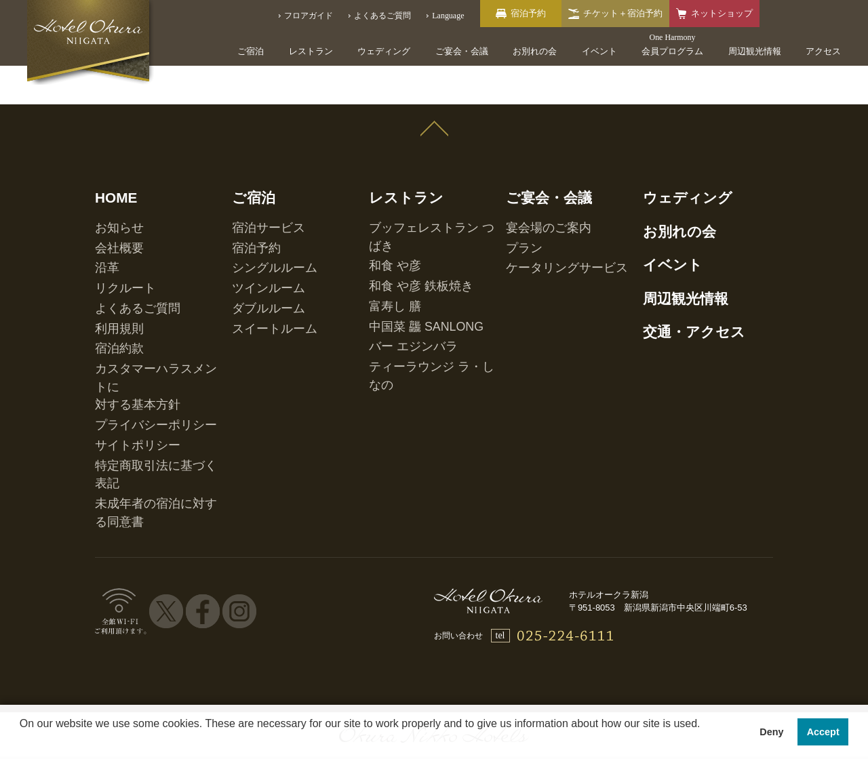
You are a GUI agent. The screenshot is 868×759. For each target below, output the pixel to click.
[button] (22, 741)
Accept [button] (823, 731)
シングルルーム (260, 236)
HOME (109, 185)
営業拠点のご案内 (574, 622)
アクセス (823, 51)
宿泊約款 (111, 293)
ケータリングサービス (546, 236)
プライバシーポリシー (135, 333)
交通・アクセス (676, 286)
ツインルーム (256, 250)
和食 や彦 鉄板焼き (404, 236)
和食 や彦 (386, 221)
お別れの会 (535, 51)
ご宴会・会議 (461, 51)
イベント (599, 51)
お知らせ (111, 207)
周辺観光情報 (754, 51)
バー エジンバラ (398, 278)
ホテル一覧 (146, 622)
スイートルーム (260, 278)
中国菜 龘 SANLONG (407, 264)
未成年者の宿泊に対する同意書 (152, 376)
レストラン (311, 51)
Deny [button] (771, 731)
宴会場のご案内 (534, 207)
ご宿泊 (250, 51)
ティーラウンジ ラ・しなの (419, 293)
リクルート (115, 250)
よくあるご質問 (123, 264)
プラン (518, 221)
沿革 (103, 236)
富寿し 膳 (386, 250)
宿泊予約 (248, 221)
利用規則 (111, 278)
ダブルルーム (256, 264)
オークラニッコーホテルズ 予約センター (430, 622)
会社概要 (111, 221)
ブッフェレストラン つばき (419, 207)
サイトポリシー (123, 347)
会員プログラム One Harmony (257, 622)
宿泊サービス (256, 207)
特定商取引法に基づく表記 (144, 362)
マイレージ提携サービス (683, 622)
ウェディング (383, 51)
